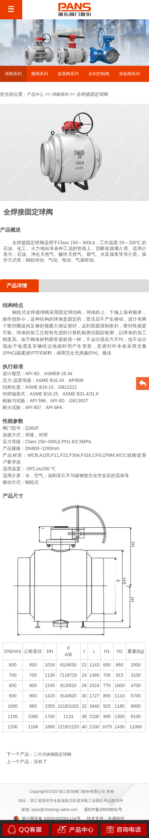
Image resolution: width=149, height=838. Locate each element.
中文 (116, 9)
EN (133, 9)
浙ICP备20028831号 (103, 809)
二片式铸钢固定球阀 (52, 754)
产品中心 (35, 94)
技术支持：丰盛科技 (105, 818)
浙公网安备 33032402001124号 (47, 818)
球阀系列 (60, 94)
